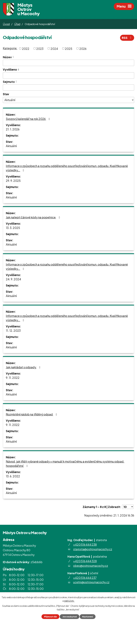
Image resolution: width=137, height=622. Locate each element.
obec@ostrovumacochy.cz (90, 565)
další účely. (69, 600)
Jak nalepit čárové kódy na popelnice (33, 217)
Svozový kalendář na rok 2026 (28, 119)
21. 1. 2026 (12, 129)
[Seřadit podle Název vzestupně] (13, 56)
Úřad (17, 24)
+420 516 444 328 (85, 561)
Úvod (6, 24)
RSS (127, 37)
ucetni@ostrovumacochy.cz (91, 582)
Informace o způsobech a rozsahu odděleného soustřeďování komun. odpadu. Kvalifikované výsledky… (67, 168)
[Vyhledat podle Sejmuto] (68, 87)
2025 (68, 48)
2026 (82, 48)
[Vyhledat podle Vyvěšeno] (68, 75)
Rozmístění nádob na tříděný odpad (32, 414)
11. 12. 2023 (13, 330)
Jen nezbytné (69, 616)
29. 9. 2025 (13, 180)
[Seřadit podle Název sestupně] (13, 57)
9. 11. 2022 (12, 377)
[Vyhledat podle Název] (68, 63)
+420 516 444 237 (84, 577)
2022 (25, 48)
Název (7, 57)
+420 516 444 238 (85, 544)
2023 (39, 48)
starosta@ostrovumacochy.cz (92, 549)
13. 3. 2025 (13, 228)
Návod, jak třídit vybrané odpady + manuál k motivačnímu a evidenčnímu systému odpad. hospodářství (65, 463)
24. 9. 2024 (13, 279)
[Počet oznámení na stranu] (128, 507)
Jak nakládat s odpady (24, 367)
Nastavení (87, 616)
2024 (54, 48)
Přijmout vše (50, 616)
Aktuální (11, 146)
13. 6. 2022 (13, 476)
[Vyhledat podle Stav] (68, 100)
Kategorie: (10, 48)
